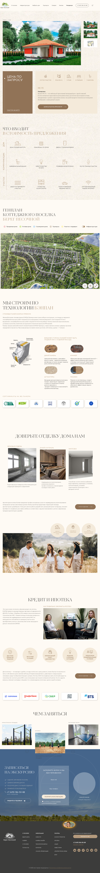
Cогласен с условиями (51, 802)
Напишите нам (85, 836)
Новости (38, 837)
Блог (55, 854)
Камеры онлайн (40, 840)
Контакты (38, 847)
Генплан (61, 5)
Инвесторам (58, 847)
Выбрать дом (36, 5)
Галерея (54, 5)
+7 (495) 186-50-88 (82, 5)
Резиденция (69, 5)
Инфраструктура (25, 5)
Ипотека (56, 840)
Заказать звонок (78, 844)
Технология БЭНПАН (41, 844)
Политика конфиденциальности (60, 868)
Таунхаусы (46, 5)
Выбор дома (26, 837)
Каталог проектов (59, 837)
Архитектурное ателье (60, 851)
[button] (77, 45)
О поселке (14, 5)
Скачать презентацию (42, 851)
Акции (56, 844)
